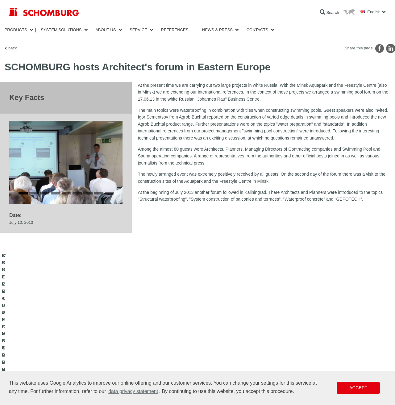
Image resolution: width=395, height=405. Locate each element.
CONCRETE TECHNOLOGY (33, 370)
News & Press (217, 29)
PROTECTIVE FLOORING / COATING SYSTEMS (50, 360)
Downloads (147, 351)
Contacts (257, 29)
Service (138, 29)
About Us (105, 29)
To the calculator (151, 342)
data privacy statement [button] (133, 391)
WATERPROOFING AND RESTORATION (43, 342)
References (175, 29)
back (12, 48)
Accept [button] (358, 387)
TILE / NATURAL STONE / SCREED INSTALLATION (52, 351)
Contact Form (149, 360)
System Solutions (61, 29)
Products (16, 29)
